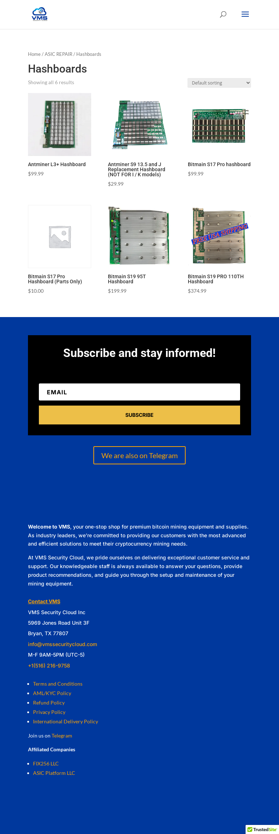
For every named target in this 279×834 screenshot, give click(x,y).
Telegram (62, 735)
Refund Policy (49, 702)
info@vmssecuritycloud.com (62, 644)
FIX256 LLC (46, 763)
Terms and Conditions (57, 684)
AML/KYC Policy (52, 693)
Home (34, 54)
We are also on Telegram (139, 455)
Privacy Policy (49, 712)
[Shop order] (219, 83)
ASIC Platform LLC (54, 773)
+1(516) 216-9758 (49, 665)
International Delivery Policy (65, 721)
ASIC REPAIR (58, 54)
